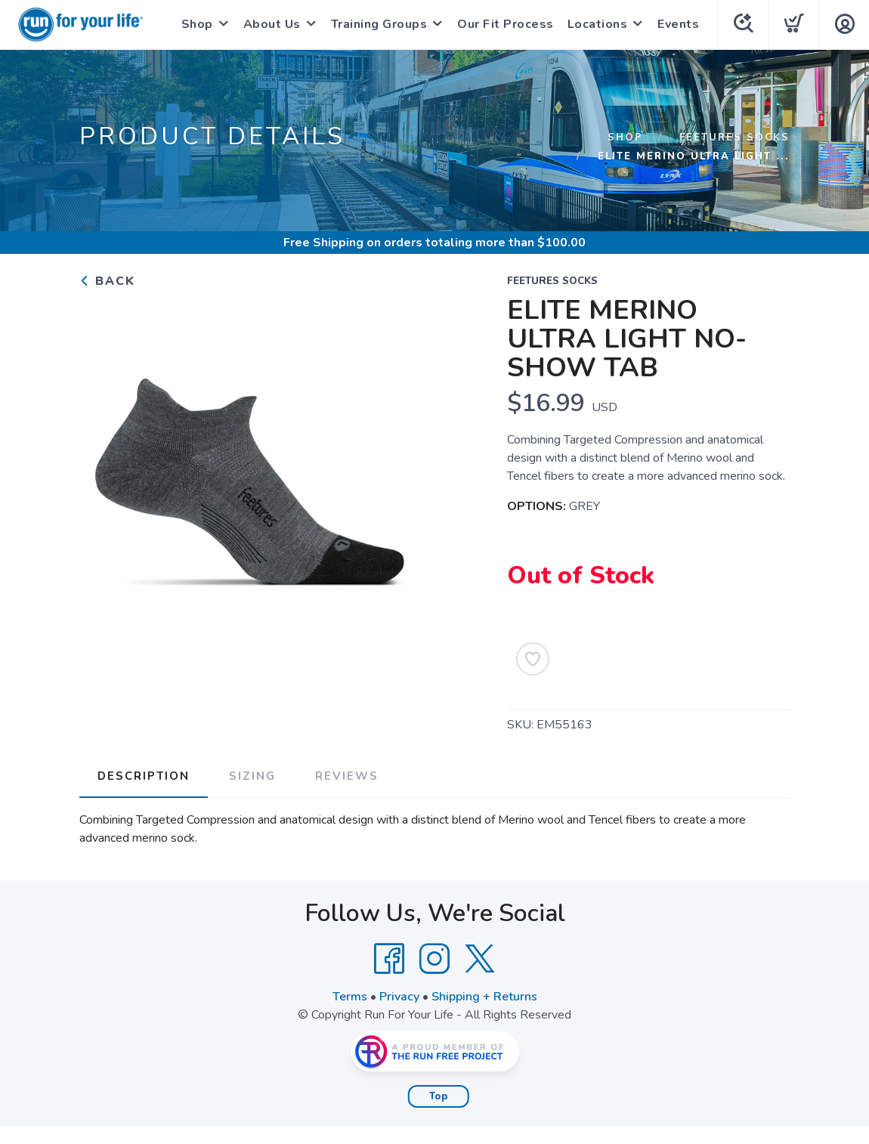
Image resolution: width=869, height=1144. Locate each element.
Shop (197, 24)
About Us (272, 24)
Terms (349, 996)
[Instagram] (434, 959)
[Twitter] (480, 959)
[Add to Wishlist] (532, 659)
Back (107, 281)
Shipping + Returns (484, 996)
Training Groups (379, 24)
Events (678, 24)
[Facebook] (389, 959)
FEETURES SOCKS (734, 137)
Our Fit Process (505, 24)
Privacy (399, 996)
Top (438, 1096)
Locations (597, 24)
